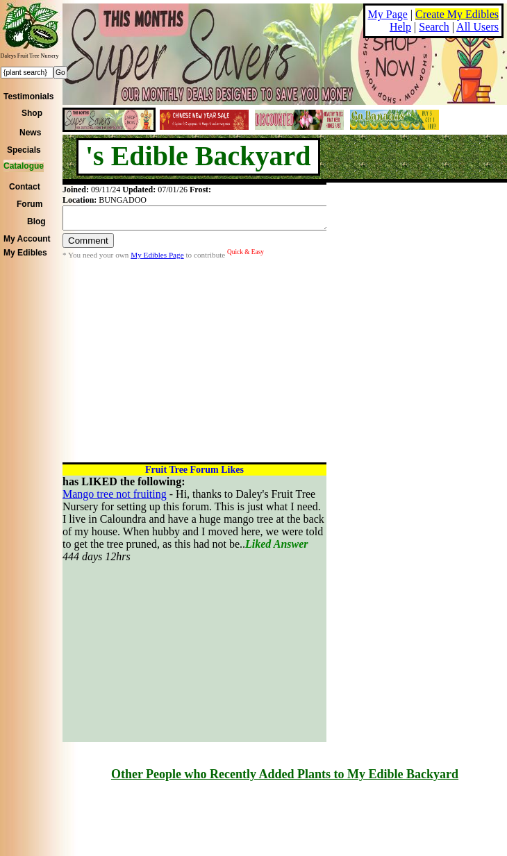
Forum (29, 204)
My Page (388, 14)
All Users (477, 27)
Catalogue (23, 166)
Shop (32, 113)
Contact (24, 187)
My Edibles (25, 253)
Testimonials (28, 96)
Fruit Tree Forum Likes (194, 469)
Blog (36, 221)
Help (400, 27)
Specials (24, 150)
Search (434, 27)
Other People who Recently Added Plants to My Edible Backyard (284, 774)
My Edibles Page (157, 259)
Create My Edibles (457, 14)
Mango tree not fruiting (115, 494)
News (30, 132)
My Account (27, 239)
